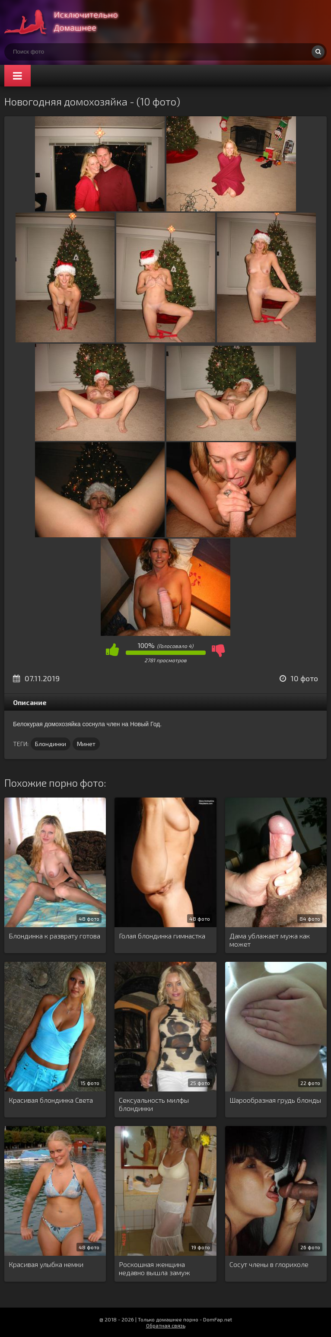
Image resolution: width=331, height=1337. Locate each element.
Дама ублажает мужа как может (269, 940)
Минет (86, 743)
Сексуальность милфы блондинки (154, 1104)
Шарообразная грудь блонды (275, 1100)
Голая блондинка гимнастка (162, 936)
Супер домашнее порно (69, 21)
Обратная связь (165, 1325)
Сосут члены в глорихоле (269, 1264)
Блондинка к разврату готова (54, 936)
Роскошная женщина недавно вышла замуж (154, 1268)
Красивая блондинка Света (51, 1100)
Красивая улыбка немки (46, 1264)
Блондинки (50, 743)
